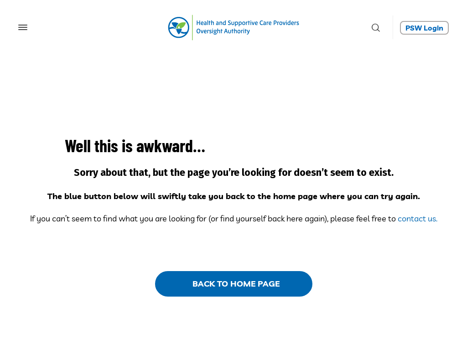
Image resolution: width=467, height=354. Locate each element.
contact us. (417, 218)
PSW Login (424, 27)
